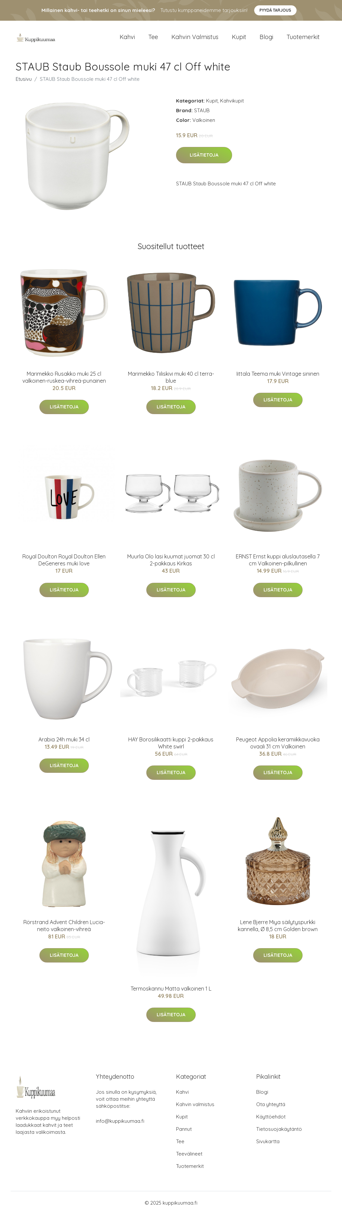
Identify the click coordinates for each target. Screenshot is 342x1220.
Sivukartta (268, 1147)
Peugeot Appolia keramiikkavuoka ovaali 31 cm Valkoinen (278, 748)
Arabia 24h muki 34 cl (64, 745)
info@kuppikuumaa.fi (120, 1126)
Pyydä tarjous (275, 10)
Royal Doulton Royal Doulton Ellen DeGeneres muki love (64, 566)
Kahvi (127, 40)
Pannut (184, 1134)
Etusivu (24, 84)
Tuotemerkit (303, 40)
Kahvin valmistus (194, 40)
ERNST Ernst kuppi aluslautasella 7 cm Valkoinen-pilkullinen (278, 566)
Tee (153, 40)
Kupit (239, 40)
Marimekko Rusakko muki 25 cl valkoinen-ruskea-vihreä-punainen (64, 383)
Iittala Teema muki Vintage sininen (277, 379)
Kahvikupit (232, 106)
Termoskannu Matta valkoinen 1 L (171, 994)
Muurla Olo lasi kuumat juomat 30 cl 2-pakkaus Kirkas (171, 566)
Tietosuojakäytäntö (279, 1134)
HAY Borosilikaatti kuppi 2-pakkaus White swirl (170, 748)
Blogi (266, 40)
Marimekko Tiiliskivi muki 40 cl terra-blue (171, 383)
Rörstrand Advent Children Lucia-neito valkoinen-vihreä (64, 931)
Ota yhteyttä (270, 1110)
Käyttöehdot (271, 1122)
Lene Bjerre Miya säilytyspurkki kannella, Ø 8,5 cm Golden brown (278, 931)
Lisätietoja (204, 161)
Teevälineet (189, 1159)
